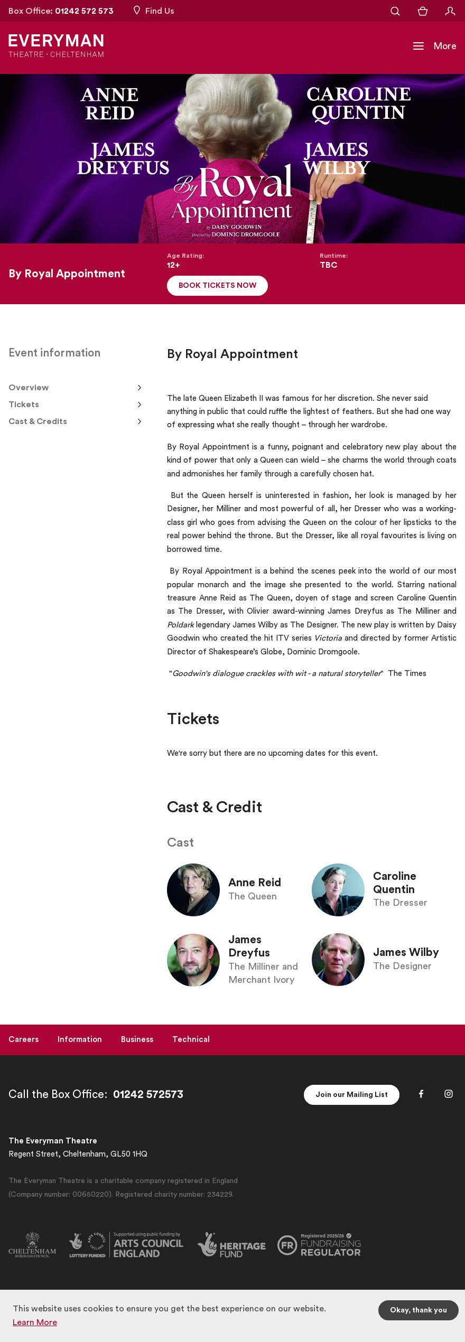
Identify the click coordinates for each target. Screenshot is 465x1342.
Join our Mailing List (351, 1095)
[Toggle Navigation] (434, 46)
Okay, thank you (418, 1310)
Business (137, 1040)
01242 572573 (148, 1094)
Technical (191, 1040)
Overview (28, 387)
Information (80, 1040)
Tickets (23, 404)
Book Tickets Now (217, 285)
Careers (23, 1040)
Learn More (35, 1322)
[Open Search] (395, 11)
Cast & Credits (37, 421)
